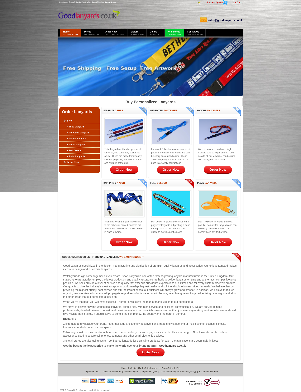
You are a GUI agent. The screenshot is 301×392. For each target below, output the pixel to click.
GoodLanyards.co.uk (67, 2)
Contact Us (135, 368)
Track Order (167, 368)
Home (124, 368)
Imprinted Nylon (149, 371)
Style (70, 120)
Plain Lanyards (77, 156)
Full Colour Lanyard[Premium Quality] (178, 371)
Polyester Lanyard (79, 132)
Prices (179, 368)
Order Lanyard (151, 368)
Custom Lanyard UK (208, 371)
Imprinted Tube (92, 371)
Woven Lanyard (77, 138)
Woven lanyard (131, 371)
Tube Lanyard (76, 126)
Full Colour (75, 150)
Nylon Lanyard (77, 144)
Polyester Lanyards (112, 371)
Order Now (73, 162)
